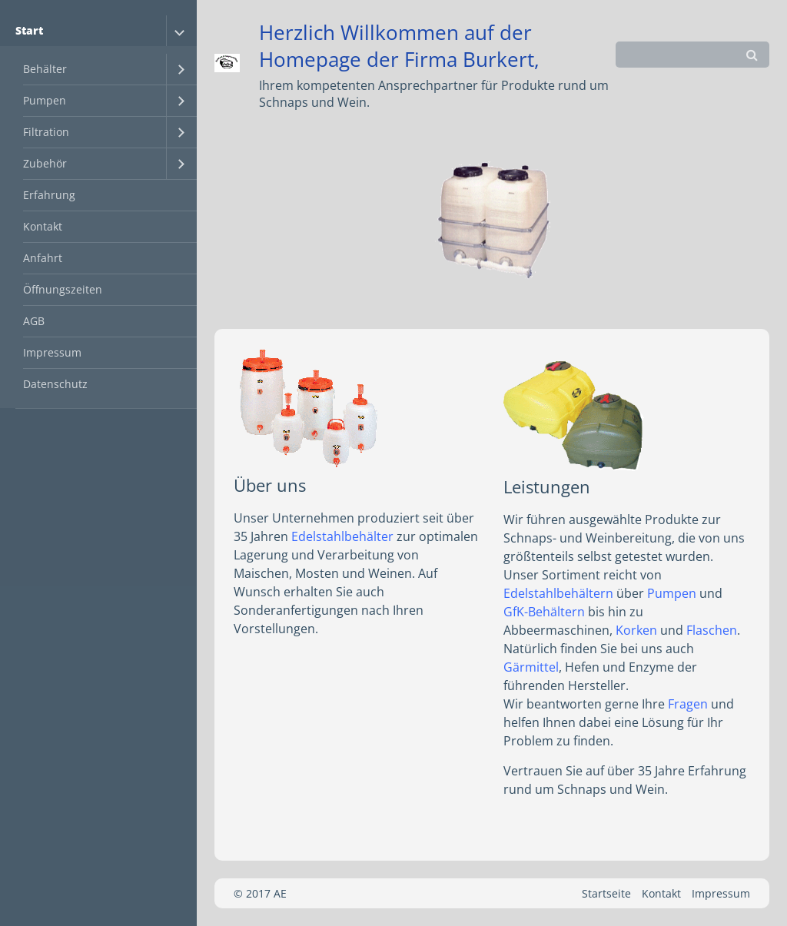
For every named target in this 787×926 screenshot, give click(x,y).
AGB (34, 321)
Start (29, 30)
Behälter (45, 68)
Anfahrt (42, 258)
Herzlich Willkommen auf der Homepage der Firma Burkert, (399, 46)
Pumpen (44, 100)
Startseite (606, 893)
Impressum (52, 352)
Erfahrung (49, 195)
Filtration (46, 131)
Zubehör (45, 163)
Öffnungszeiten (62, 289)
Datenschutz (55, 384)
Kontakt (42, 226)
